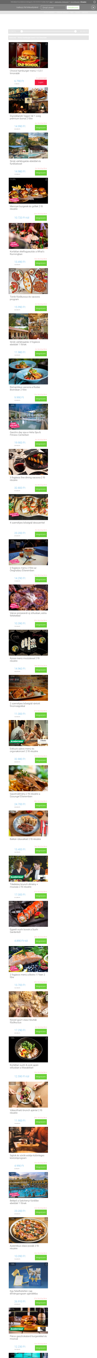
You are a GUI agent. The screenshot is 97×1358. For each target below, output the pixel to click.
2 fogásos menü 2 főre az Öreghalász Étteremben (64, 309)
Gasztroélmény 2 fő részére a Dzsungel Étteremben (24, 451)
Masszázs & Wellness (15, 1210)
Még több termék (31, 1226)
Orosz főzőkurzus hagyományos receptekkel (67, 1115)
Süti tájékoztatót (75, 2)
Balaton (19, 1282)
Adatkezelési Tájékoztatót (62, 2)
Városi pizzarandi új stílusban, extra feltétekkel (27, 356)
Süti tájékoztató (69, 1306)
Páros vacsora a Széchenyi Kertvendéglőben (64, 973)
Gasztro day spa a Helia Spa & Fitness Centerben (24, 261)
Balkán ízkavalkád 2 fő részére (66, 450)
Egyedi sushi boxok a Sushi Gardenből (65, 499)
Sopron (53, 1215)
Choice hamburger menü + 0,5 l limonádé (25, 72)
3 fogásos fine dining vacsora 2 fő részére (68, 261)
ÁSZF (51, 2)
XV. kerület (81, 1245)
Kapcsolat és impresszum (69, 1327)
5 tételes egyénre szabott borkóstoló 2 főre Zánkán (22, 878)
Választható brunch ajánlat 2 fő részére (67, 594)
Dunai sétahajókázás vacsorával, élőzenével (26, 1115)
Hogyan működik (69, 1317)
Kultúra (22, 1215)
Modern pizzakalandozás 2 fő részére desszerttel (24, 973)
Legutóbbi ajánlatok (62, 12)
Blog (72, 12)
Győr (77, 1204)
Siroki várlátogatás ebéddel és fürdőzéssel (24, 119)
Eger (71, 1204)
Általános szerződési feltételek (69, 1311)
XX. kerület (55, 1250)
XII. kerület (51, 1245)
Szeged (61, 1215)
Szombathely (55, 1220)
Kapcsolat (85, 12)
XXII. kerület (75, 1250)
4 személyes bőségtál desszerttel (26, 308)
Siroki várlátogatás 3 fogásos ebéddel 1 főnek (24, 214)
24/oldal (53, 1189)
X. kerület (32, 1245)
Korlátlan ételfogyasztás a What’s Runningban (26, 167)
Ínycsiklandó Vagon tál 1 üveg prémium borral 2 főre (66, 72)
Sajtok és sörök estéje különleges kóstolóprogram (26, 641)
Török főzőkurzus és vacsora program (66, 167)
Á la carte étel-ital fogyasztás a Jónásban (25, 1020)
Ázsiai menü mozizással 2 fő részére (65, 356)
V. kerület (56, 1239)
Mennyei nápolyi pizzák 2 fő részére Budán (69, 926)
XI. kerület (41, 1245)
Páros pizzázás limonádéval (65, 1162)
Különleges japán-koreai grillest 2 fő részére (26, 1068)
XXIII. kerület (13, 1255)
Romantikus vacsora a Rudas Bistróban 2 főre (66, 214)
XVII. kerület (23, 1250)
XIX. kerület (44, 1250)
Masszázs (40, 1282)
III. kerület (38, 1239)
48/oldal (62, 1189)
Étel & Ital (20, 1204)
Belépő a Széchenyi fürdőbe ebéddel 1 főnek (65, 641)
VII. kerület (76, 1239)
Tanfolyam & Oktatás (34, 1215)
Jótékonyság (39, 1220)
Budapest (54, 1204)
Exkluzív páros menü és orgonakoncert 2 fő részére (65, 404)
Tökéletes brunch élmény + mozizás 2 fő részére (23, 499)
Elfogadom (83, 2)
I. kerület (19, 1239)
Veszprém (66, 1220)
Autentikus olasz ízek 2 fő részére (26, 1162)
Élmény (41, 1210)
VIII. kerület (12, 1245)
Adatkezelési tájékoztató (69, 1301)
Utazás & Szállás (14, 1220)
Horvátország (29, 1282)
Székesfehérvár (72, 1215)
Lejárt (40, 82)
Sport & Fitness (30, 1210)
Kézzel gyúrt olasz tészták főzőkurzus (64, 546)
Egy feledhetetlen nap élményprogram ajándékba (65, 688)
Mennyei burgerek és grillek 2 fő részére (67, 119)
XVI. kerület (12, 1250)
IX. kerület (22, 1245)
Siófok (11, 1282)
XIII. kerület (61, 1245)
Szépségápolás (31, 1204)
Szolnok (82, 1215)
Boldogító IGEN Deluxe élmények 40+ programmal (68, 1068)
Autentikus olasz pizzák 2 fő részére (23, 688)
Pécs (82, 1210)
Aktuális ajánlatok (49, 12)
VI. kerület (66, 1239)
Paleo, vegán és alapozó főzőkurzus (27, 782)
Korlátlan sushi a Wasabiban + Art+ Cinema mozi (27, 926)
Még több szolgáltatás (16, 1226)
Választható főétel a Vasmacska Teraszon (67, 783)
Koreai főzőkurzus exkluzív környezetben (64, 1020)
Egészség (42, 1204)
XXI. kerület (65, 1250)
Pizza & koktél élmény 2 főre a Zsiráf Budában (66, 878)
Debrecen (63, 1204)
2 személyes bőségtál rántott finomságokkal (24, 404)
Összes (11, 1204)
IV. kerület (47, 1239)
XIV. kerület (71, 1245)
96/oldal (71, 1189)
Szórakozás (12, 1215)
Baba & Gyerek (27, 1220)
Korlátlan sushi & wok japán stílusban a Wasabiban (23, 594)
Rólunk (77, 12)
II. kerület (28, 1239)
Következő (49, 1183)
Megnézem (82, 82)
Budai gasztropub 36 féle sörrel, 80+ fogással (67, 831)
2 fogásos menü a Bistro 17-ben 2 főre (27, 546)
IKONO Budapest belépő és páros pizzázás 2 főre (68, 736)
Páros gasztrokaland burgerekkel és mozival (27, 736)
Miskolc (64, 1210)
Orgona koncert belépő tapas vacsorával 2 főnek (24, 831)
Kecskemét (54, 1210)
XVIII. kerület (34, 1250)
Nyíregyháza (73, 1210)
